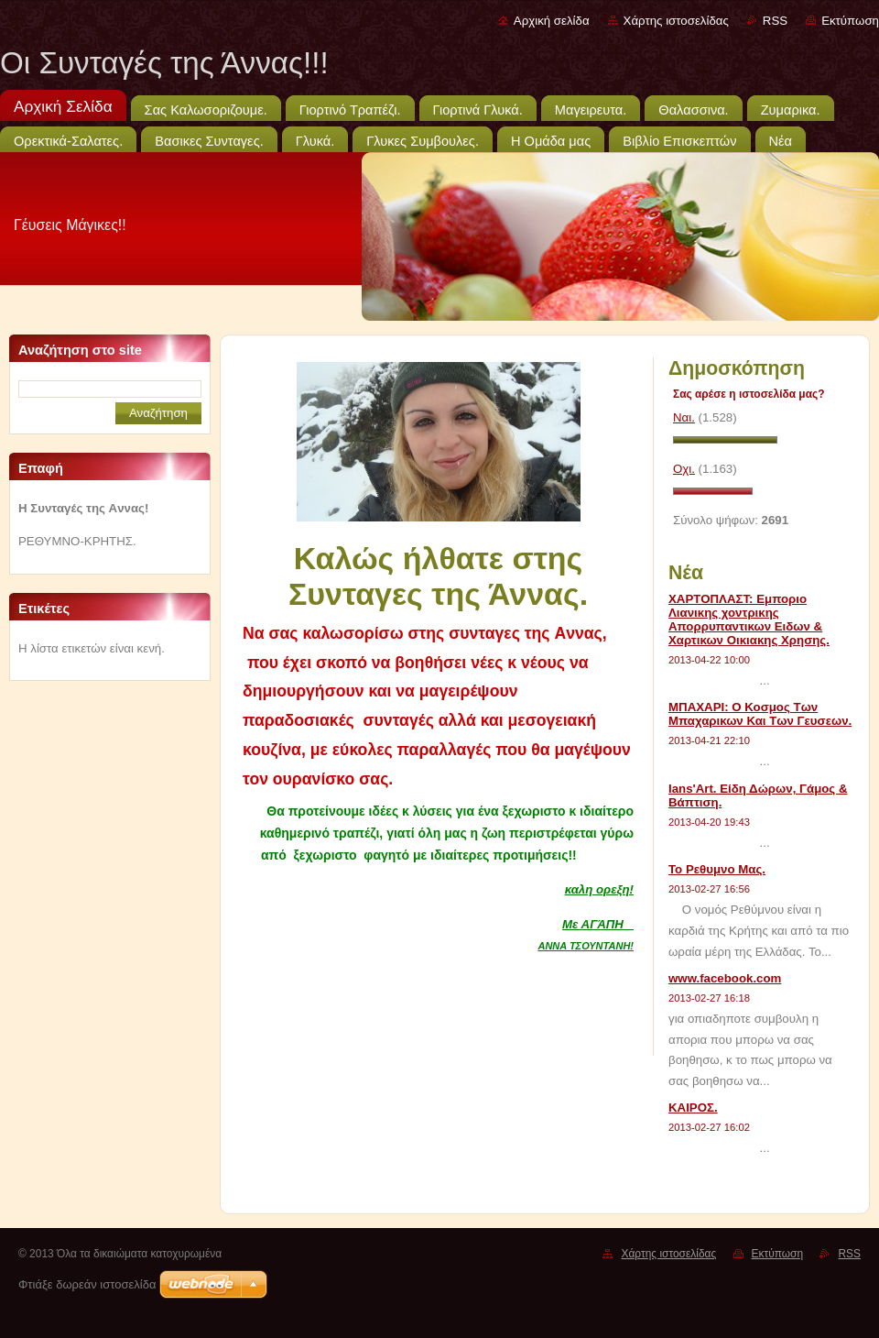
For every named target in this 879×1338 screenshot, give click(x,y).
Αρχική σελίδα (552, 20)
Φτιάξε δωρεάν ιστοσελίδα (87, 1284)
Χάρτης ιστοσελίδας (676, 20)
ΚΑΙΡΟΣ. (693, 1107)
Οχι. (684, 469)
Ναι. (684, 417)
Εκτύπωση (850, 20)
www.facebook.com (724, 978)
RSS (775, 20)
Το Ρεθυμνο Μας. (716, 869)
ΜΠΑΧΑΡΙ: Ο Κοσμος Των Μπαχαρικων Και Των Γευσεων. (760, 714)
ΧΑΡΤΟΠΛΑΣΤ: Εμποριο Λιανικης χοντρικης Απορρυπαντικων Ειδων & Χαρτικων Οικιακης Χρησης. (749, 619)
